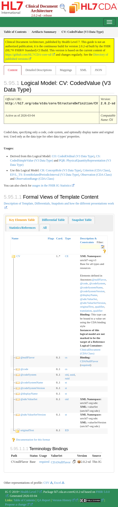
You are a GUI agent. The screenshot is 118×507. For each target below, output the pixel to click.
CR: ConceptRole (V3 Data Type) (60, 169)
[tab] (22, 219)
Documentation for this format (30, 438)
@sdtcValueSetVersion (93, 302)
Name (15, 237)
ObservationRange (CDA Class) (34, 178)
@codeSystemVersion (92, 290)
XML (83, 70)
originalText (87, 305)
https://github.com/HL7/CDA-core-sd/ (28, 54)
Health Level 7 (30, 491)
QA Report (43, 499)
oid (67, 373)
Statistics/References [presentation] (22, 227)
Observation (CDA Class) (96, 174)
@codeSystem (97, 282)
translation (86, 309)
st (66, 381)
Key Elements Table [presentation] (22, 219)
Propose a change (17, 503)
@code (84, 282)
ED (67, 429)
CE (67, 255)
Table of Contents (24, 499)
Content (12, 70)
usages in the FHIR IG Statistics (51, 185)
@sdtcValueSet (88, 298)
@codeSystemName (91, 286)
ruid (67, 377)
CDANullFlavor (89, 360)
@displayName (88, 294)
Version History (63, 499)
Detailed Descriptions (38, 70)
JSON (98, 70)
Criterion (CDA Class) (96, 169)
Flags (51, 237)
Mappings (66, 70)
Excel (57, 482)
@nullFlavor (99, 278)
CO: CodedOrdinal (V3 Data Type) (73, 155)
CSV (46, 482)
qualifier (99, 305)
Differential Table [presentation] (53, 219)
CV (18, 255)
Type (68, 237)
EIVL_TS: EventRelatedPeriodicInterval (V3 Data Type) (44, 174)
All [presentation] (45, 227)
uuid (72, 373)
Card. (59, 237)
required (85, 364)
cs (66, 356)
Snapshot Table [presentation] (82, 219)
